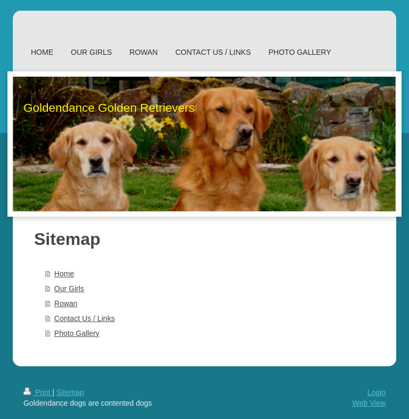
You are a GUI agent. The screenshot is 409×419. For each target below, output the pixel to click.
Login (376, 392)
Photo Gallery (77, 333)
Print (38, 392)
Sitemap (70, 392)
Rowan (66, 303)
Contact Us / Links (84, 318)
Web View (369, 403)
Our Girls (69, 288)
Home (64, 273)
